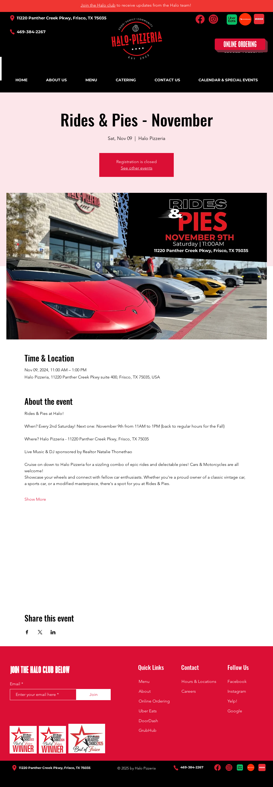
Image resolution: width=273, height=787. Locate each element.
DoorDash (148, 720)
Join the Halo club (98, 5)
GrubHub (147, 730)
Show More (35, 499)
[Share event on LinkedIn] (53, 632)
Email (15, 684)
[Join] (93, 694)
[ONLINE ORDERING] (240, 44)
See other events (136, 168)
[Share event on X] (40, 632)
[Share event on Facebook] (27, 632)
